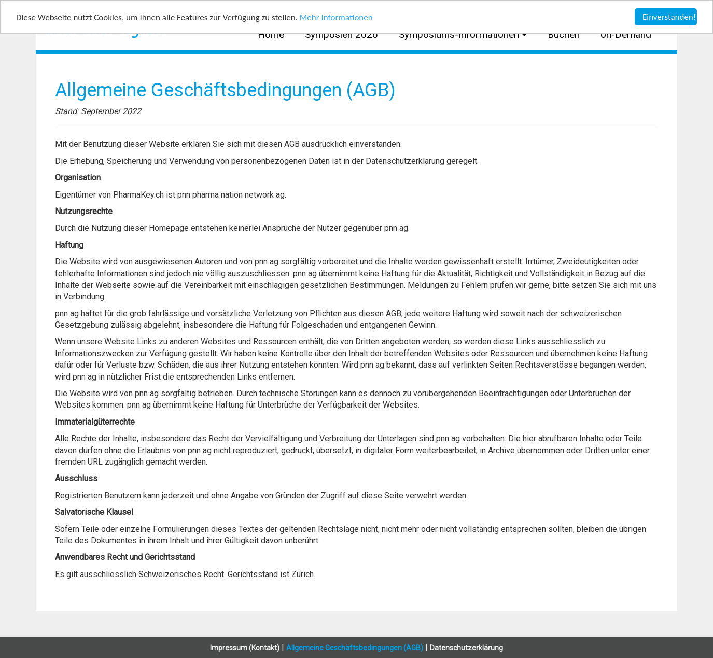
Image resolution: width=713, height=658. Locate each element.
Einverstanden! (669, 16)
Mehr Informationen (336, 16)
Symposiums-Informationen (460, 34)
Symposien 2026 (341, 34)
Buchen (564, 34)
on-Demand (625, 34)
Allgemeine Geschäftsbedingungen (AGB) (354, 647)
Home (271, 34)
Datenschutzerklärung (466, 647)
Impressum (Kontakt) (244, 647)
